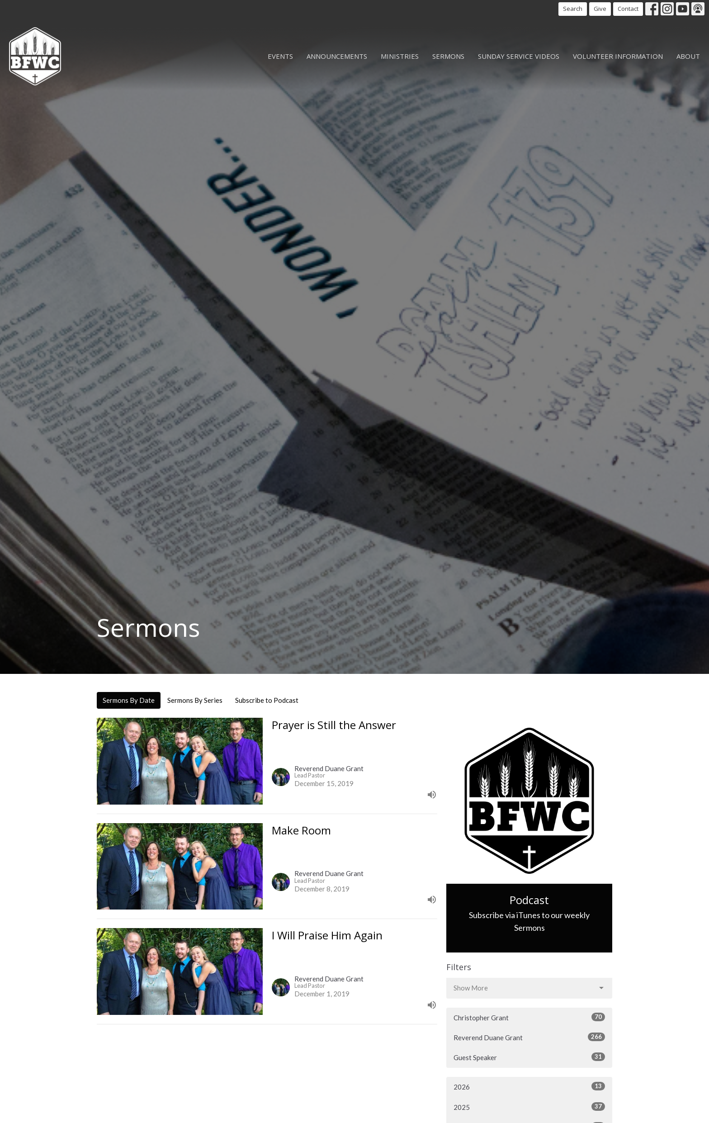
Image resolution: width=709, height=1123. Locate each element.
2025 (529, 1106)
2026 (529, 1086)
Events (280, 56)
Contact (628, 9)
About (688, 56)
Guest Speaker (529, 1056)
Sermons (448, 56)
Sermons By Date (129, 700)
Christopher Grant (529, 1017)
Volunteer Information (618, 56)
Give (600, 9)
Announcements (337, 56)
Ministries (400, 56)
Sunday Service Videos (518, 56)
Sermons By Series (194, 700)
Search (572, 9)
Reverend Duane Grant (529, 1037)
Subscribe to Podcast (266, 700)
